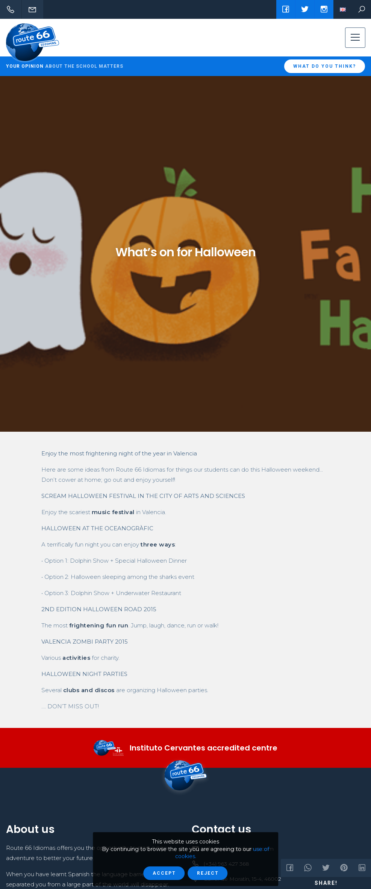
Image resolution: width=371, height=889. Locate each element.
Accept (164, 873)
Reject (208, 873)
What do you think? (324, 66)
